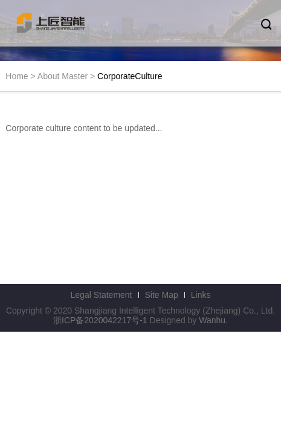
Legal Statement (101, 295)
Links (201, 295)
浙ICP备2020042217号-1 (100, 320)
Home (16, 76)
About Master (62, 76)
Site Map (161, 295)
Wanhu (212, 320)
